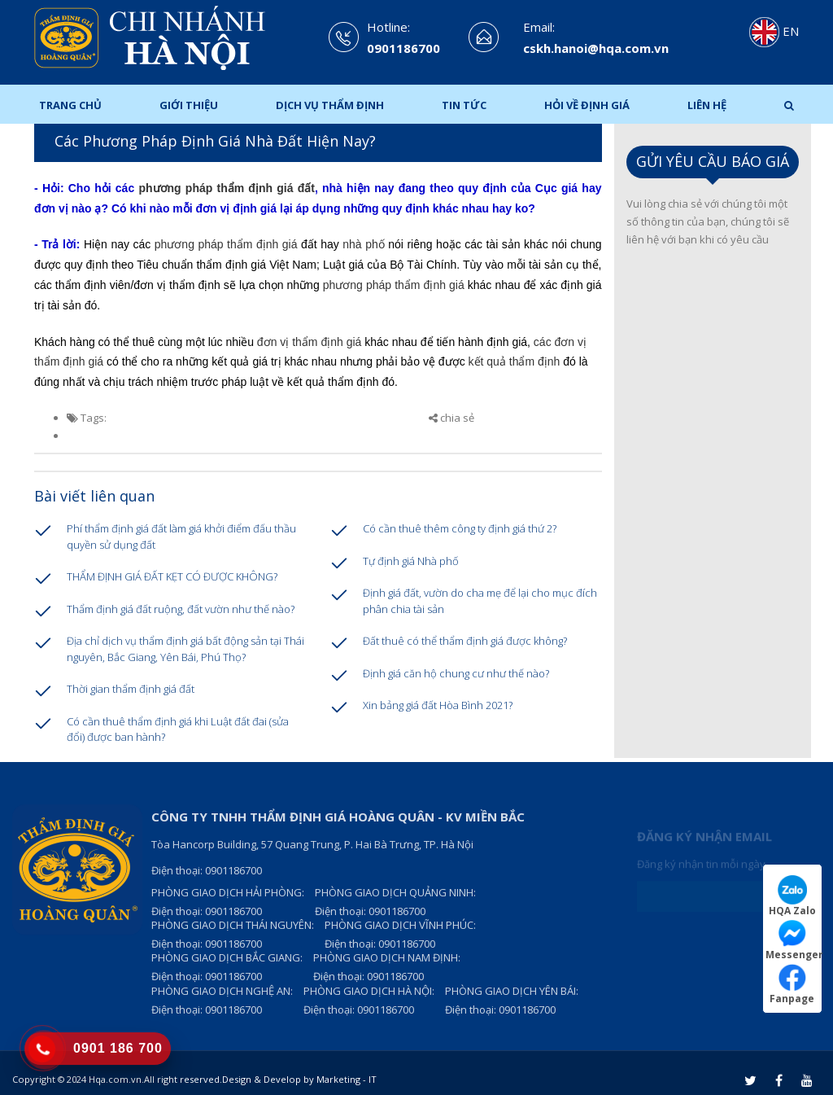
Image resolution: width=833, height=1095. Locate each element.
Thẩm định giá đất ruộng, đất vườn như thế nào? (180, 609)
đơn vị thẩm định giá (309, 341)
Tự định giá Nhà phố (411, 561)
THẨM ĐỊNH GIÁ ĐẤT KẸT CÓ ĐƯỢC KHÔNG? (172, 576)
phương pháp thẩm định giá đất (226, 188)
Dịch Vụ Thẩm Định (330, 105)
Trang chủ (70, 105)
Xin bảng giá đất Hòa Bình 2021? (437, 705)
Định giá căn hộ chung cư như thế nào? (456, 673)
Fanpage (792, 984)
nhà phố (363, 244)
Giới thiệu (188, 105)
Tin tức (464, 105)
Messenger (793, 940)
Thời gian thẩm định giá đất (130, 688)
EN (774, 31)
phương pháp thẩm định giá (226, 244)
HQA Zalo (792, 896)
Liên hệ (706, 105)
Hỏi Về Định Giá (587, 105)
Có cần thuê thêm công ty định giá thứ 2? (459, 528)
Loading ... (713, 509)
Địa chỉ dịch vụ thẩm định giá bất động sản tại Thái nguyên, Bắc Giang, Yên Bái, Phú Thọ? (185, 648)
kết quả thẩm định (512, 361)
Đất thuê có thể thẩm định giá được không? (465, 640)
